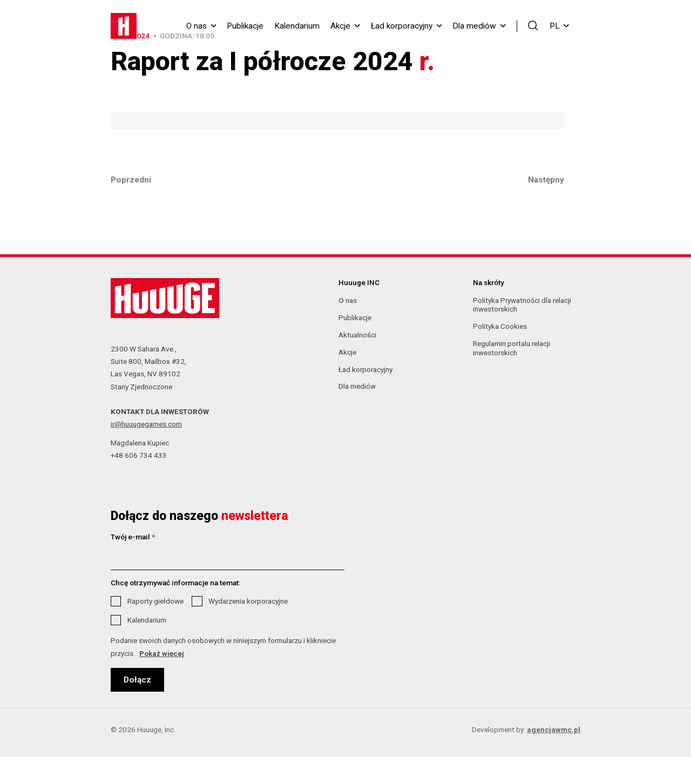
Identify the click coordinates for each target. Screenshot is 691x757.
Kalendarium (297, 26)
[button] (533, 25)
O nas (196, 26)
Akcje (340, 26)
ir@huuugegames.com (146, 424)
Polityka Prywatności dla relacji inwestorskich (522, 304)
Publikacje (245, 26)
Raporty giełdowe (155, 601)
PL (559, 26)
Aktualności (357, 334)
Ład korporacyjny (401, 26)
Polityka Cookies (500, 326)
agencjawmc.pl (553, 729)
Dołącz (137, 680)
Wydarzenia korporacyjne (248, 601)
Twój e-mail (133, 536)
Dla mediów (474, 26)
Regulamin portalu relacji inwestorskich (511, 347)
